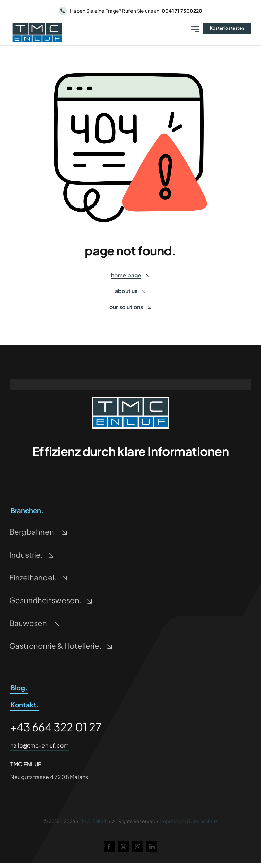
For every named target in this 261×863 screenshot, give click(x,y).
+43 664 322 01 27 (55, 727)
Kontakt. (24, 704)
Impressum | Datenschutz (189, 821)
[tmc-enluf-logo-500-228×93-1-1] (130, 399)
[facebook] (109, 846)
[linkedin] (151, 846)
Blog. (19, 687)
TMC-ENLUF (94, 821)
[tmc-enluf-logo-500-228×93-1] (37, 25)
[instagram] (137, 846)
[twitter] (123, 846)
